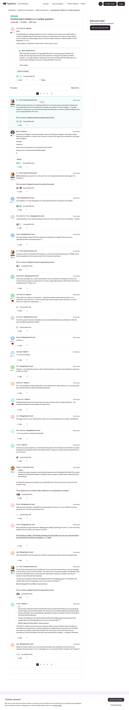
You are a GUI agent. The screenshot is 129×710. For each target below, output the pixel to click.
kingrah (18, 337)
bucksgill (19, 352)
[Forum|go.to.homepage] (16, 3)
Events (83, 4)
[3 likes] (25, 121)
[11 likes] (25, 76)
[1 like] (23, 307)
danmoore (19, 383)
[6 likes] (25, 206)
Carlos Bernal (20, 28)
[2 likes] (24, 266)
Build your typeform (42, 10)
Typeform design (23, 71)
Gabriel (18, 467)
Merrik (18, 131)
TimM (18, 198)
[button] (110, 4)
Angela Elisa (20, 276)
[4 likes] (25, 188)
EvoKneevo (20, 399)
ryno (17, 416)
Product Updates (72, 4)
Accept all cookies (116, 700)
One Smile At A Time (23, 216)
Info (17, 366)
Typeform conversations (25, 10)
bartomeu (19, 317)
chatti (18, 234)
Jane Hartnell (20, 294)
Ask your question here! (100, 28)
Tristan (18, 445)
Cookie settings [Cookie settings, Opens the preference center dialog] (116, 705)
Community (12, 10)
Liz (17, 100)
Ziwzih (18, 504)
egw (17, 552)
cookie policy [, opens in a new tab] (57, 705)
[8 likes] (25, 163)
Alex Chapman (21, 430)
